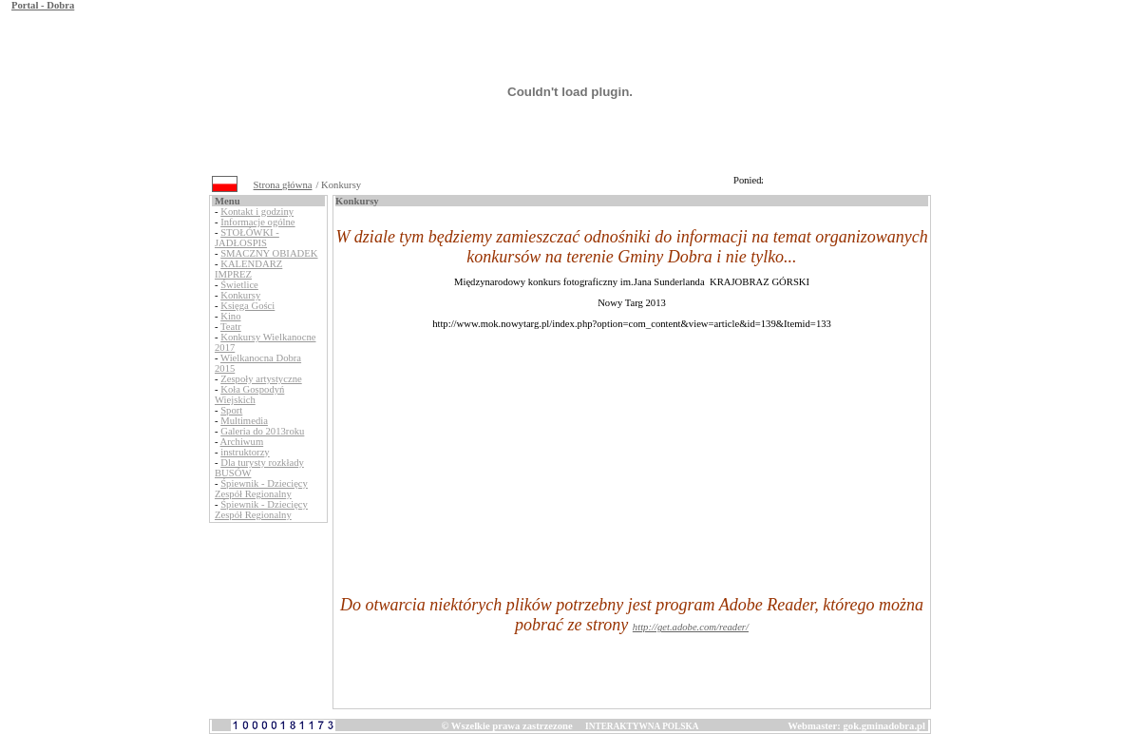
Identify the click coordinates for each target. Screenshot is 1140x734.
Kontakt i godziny (257, 211)
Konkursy (240, 295)
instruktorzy (245, 452)
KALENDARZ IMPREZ (248, 269)
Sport (231, 410)
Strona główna (283, 185)
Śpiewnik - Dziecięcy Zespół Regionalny (261, 488)
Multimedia (244, 420)
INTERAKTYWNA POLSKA (641, 726)
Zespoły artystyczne (261, 379)
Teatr (230, 326)
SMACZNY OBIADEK (268, 253)
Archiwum (242, 441)
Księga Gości (247, 305)
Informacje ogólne (257, 222)
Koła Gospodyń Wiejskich (249, 394)
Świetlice (239, 285)
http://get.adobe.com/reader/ (691, 627)
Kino (230, 316)
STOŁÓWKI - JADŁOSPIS (247, 237)
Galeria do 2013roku (262, 431)
